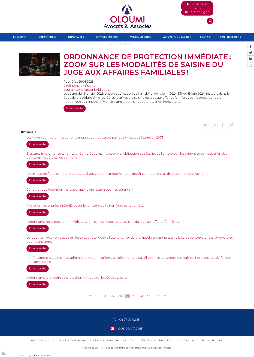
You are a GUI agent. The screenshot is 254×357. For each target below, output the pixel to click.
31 (141, 296)
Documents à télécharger (196, 340)
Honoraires (76, 37)
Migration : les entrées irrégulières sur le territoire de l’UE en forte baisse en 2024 (86, 205)
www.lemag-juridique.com (95, 89)
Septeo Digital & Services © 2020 (35, 355)
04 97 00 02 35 (129, 319)
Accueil (34, 44)
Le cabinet (20, 37)
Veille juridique (140, 37)
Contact (205, 37)
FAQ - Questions (230, 37)
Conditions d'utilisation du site (145, 347)
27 (112, 296)
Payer (162, 340)
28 (120, 296)
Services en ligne (199, 6)
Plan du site (218, 340)
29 (127, 296)
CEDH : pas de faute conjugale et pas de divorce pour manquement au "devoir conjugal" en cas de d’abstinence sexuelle (114, 173)
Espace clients (174, 340)
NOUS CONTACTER (129, 328)
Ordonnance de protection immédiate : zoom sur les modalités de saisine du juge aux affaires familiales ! (88, 44)
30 (134, 296)
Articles (167, 347)
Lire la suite (74, 108)
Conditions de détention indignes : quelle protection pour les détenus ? (79, 189)
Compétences (47, 37)
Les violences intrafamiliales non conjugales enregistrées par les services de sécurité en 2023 (94, 137)
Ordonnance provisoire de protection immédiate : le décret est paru (76, 277)
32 (148, 296)
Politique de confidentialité (114, 347)
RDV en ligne (199, 12)
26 (105, 296)
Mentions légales (90, 347)
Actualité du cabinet (177, 37)
